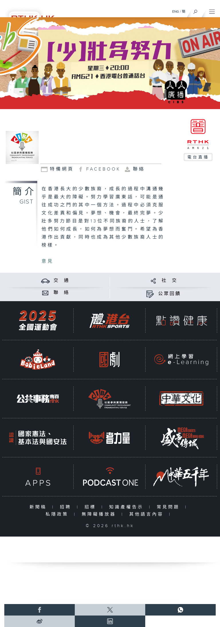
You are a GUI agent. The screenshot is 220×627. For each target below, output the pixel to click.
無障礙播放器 (100, 514)
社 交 (170, 280)
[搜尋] (195, 10)
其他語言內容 (147, 514)
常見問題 (169, 507)
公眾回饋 (169, 294)
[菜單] (212, 10)
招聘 (67, 507)
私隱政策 (58, 514)
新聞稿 (39, 507)
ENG (175, 11)
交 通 (62, 280)
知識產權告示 (127, 507)
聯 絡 (62, 292)
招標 (92, 507)
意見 (48, 261)
